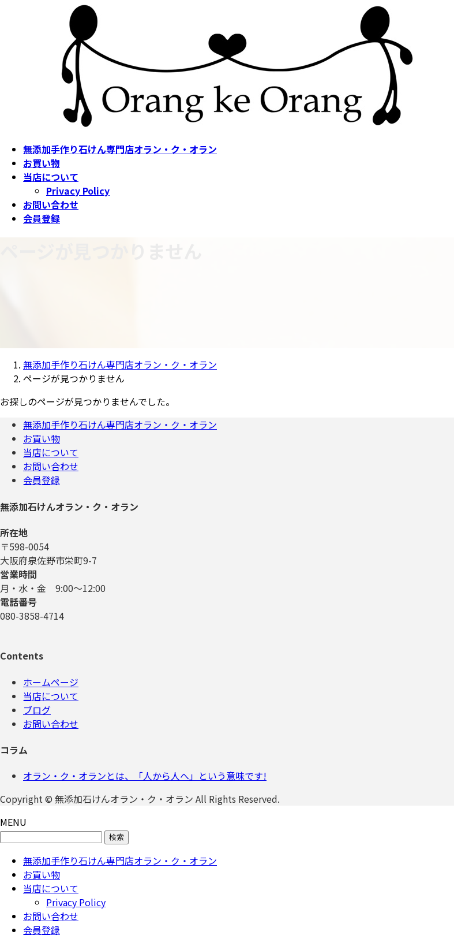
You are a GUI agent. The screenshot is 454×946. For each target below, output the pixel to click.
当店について (50, 452)
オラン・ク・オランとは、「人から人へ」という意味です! (145, 776)
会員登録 (41, 480)
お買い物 (41, 438)
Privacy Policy (78, 191)
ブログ (37, 710)
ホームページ (50, 682)
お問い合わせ (50, 466)
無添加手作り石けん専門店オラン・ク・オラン (120, 424)
